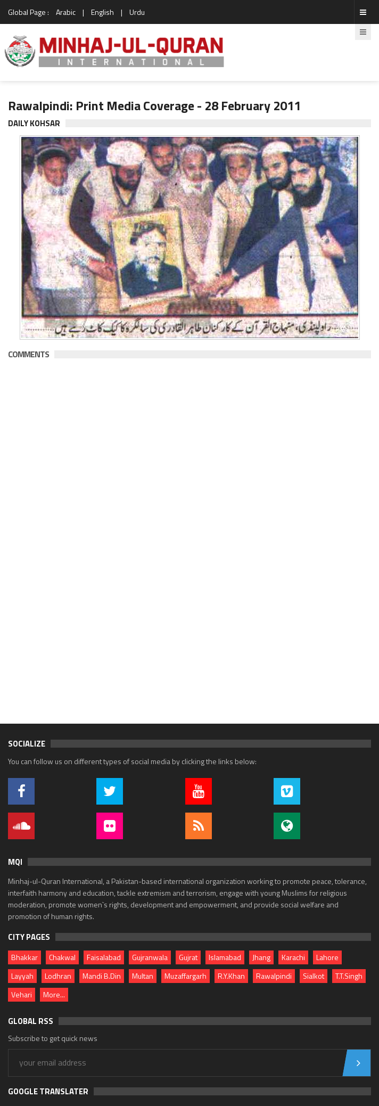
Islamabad (225, 957)
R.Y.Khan (231, 975)
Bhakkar (24, 957)
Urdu (137, 12)
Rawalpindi (274, 975)
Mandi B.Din (102, 975)
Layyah (22, 975)
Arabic (66, 12)
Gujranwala (150, 957)
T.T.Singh (348, 975)
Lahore (327, 957)
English (102, 12)
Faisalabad (104, 957)
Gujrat (188, 957)
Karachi (293, 957)
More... (54, 994)
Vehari (21, 994)
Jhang (261, 957)
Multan (142, 975)
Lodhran (58, 975)
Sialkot (313, 975)
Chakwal (62, 957)
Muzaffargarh (185, 975)
